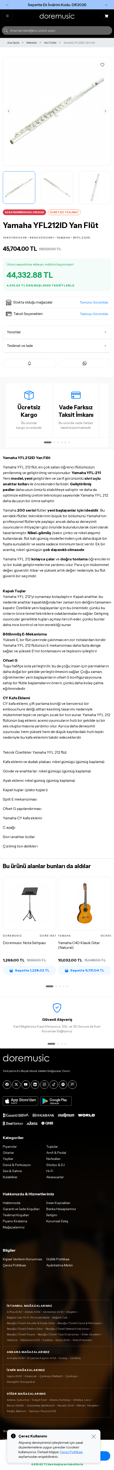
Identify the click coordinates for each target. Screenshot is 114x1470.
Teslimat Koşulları (16, 1215)
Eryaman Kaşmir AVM (41, 1358)
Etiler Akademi (91, 1334)
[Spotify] (63, 1084)
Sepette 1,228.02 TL (29, 970)
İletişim (51, 1215)
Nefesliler (31, 42)
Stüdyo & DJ (55, 1165)
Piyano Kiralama (15, 1221)
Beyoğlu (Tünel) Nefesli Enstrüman (67, 1328)
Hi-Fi (49, 1171)
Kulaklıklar (10, 1177)
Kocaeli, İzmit (65, 1405)
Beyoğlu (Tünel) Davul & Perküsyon (79, 1323)
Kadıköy (48, 1340)
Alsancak (31, 1376)
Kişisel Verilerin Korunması (22, 1259)
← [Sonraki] (106, 4)
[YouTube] (25, 1084)
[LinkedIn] (35, 1084)
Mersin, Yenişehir (88, 1405)
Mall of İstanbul (82, 1340)
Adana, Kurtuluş (59, 1400)
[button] (57, 302)
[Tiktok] (54, 1084)
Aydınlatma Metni (59, 1265)
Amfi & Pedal (56, 1153)
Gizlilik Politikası (57, 1259)
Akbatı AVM (32, 1312)
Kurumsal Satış (57, 1221)
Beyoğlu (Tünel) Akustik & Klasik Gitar (31, 1323)
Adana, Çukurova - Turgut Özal (26, 1400)
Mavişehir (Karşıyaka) (21, 1381)
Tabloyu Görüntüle (94, 313)
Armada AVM (16, 1358)
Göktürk (12, 1340)
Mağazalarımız (14, 1227)
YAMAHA (63, 237)
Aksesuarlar (55, 1177)
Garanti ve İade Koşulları (21, 1209)
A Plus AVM (14, 1312)
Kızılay (63, 1358)
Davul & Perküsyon (17, 1165)
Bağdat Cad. (60, 1317)
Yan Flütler (50, 42)
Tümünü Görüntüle (94, 302)
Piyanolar (10, 1146)
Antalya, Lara (81, 1400)
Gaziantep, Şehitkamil (41, 1405)
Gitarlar (8, 1153)
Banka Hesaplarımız (61, 1209)
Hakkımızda (11, 1203)
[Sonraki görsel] (105, 111)
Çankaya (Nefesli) (51, 1376)
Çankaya (71, 1376)
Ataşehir (71, 1312)
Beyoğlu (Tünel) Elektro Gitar (25, 1328)
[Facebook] (7, 1084)
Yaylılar (8, 1159)
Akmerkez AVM (53, 1312)
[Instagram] (44, 1084)
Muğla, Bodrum (16, 1411)
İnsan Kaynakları (58, 1203)
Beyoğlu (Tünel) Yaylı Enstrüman (58, 1334)
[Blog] (72, 1084)
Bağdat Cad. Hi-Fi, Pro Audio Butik (28, 1317)
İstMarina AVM (30, 1340)
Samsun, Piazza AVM (42, 1411)
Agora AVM (14, 1376)
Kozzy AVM (63, 1340)
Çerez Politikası (14, 1265)
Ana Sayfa (13, 42)
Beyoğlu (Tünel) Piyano (21, 1334)
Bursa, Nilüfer (15, 1405)
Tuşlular (52, 1146)
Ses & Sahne (12, 1171)
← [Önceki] (7, 4)
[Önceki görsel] (8, 111)
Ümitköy (75, 1358)
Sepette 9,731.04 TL (84, 970)
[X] (16, 1084)
